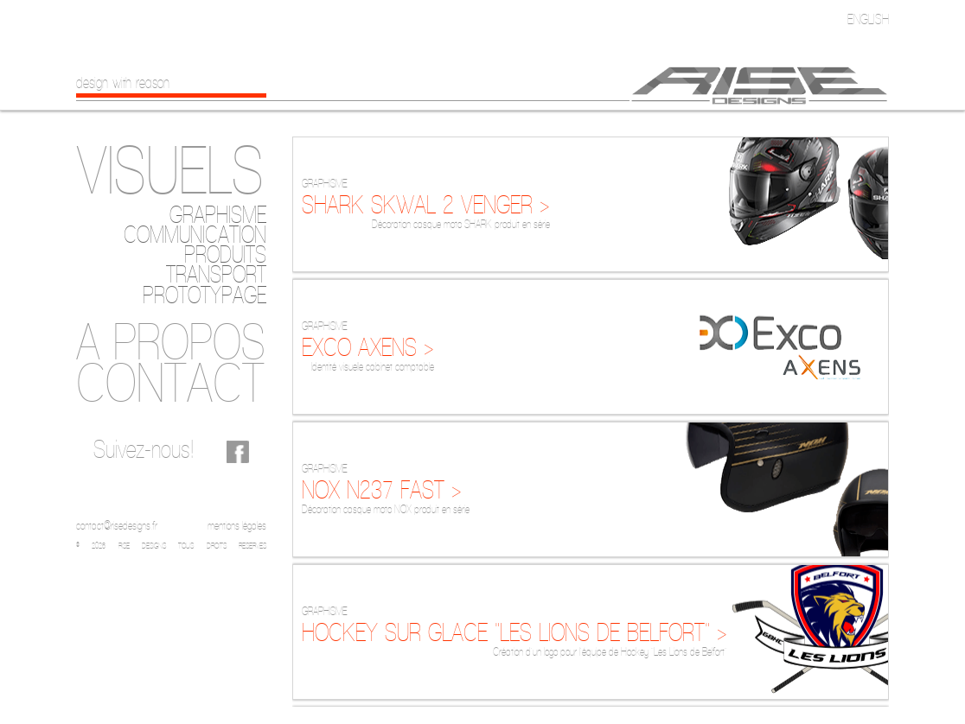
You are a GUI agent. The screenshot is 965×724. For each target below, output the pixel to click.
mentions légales (237, 525)
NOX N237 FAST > (382, 489)
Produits (225, 254)
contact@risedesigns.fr (116, 525)
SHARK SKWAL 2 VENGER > (426, 204)
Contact (170, 382)
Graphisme (217, 214)
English (868, 19)
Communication (195, 234)
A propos (170, 341)
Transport (216, 274)
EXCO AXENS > (368, 347)
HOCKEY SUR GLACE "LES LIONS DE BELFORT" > (514, 632)
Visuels (170, 169)
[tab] (171, 170)
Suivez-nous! (143, 449)
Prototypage (204, 295)
